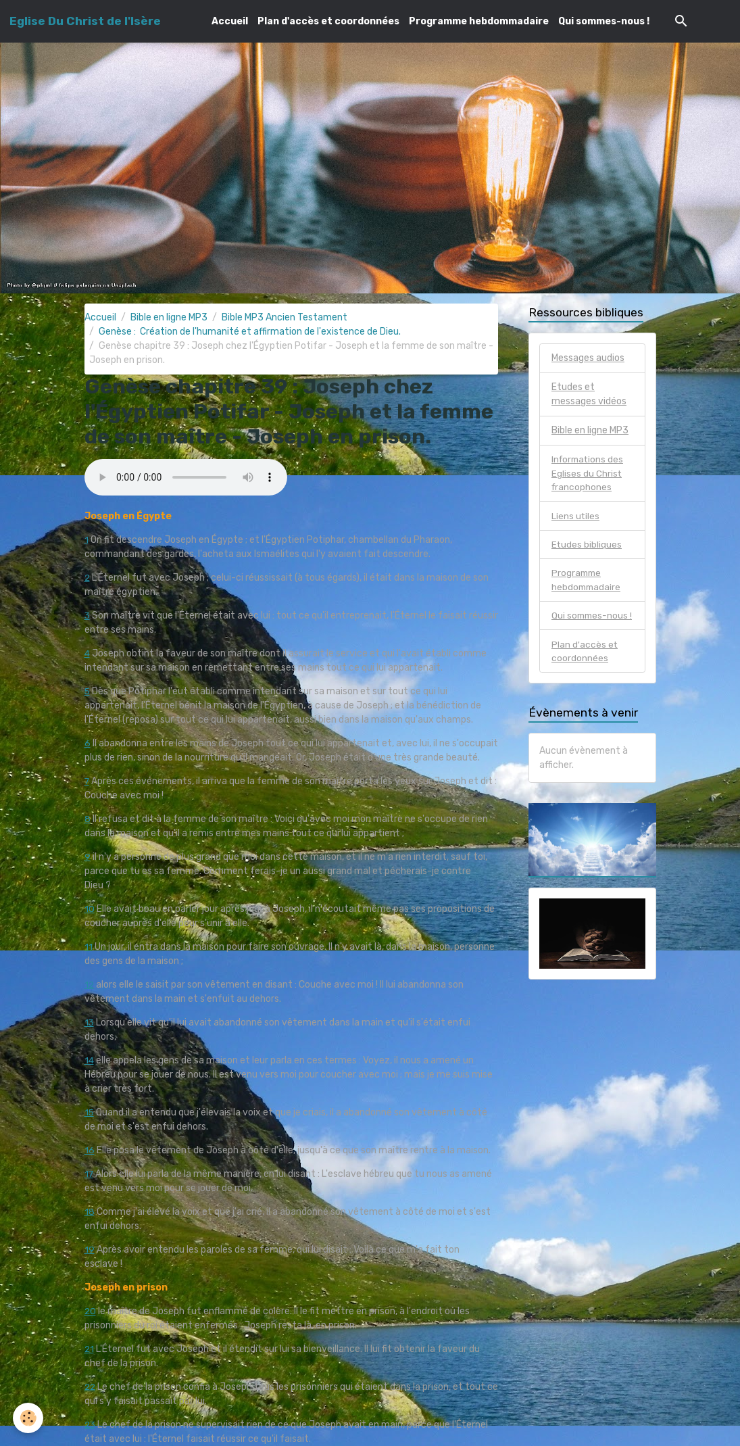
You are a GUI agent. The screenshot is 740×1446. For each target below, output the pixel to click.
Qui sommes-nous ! (603, 21)
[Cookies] (29, 1418)
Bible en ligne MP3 (168, 317)
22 (90, 1387)
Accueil (230, 21)
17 (89, 1174)
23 (90, 1424)
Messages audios (587, 358)
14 (89, 1060)
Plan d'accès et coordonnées (328, 21)
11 (88, 947)
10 (89, 909)
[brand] (85, 21)
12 (89, 984)
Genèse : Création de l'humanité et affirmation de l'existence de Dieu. (250, 331)
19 (89, 1249)
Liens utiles (575, 517)
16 (89, 1150)
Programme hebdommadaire (479, 21)
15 (89, 1112)
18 (89, 1212)
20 (90, 1311)
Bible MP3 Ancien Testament (284, 317)
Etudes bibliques (586, 546)
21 (89, 1349)
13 (89, 1022)
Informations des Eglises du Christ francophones (588, 473)
